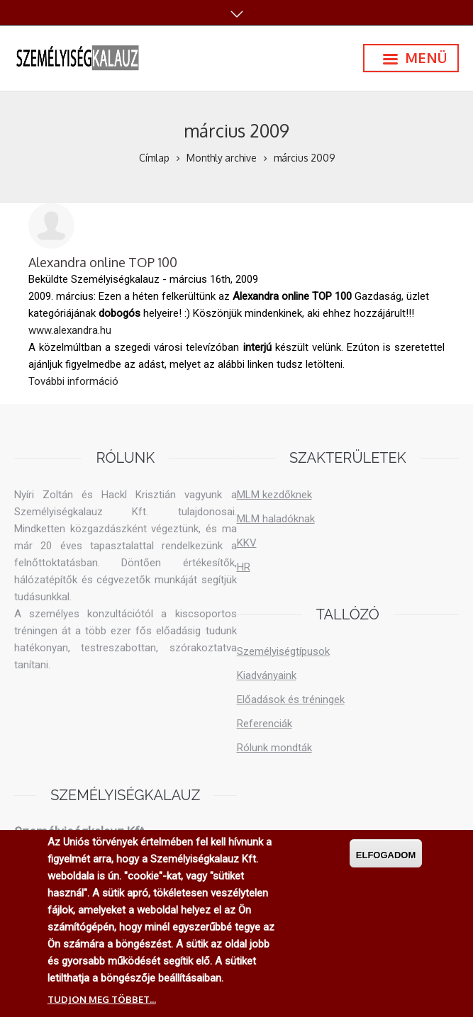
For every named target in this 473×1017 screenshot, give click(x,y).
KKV (247, 542)
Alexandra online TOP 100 (102, 262)
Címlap (154, 158)
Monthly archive (222, 158)
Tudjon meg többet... (102, 1000)
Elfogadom (386, 855)
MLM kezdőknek (274, 494)
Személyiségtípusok (283, 651)
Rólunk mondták (274, 747)
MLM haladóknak (276, 518)
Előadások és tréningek (291, 699)
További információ (73, 380)
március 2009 (304, 158)
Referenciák (264, 723)
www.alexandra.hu (69, 330)
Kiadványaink (266, 675)
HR (243, 567)
